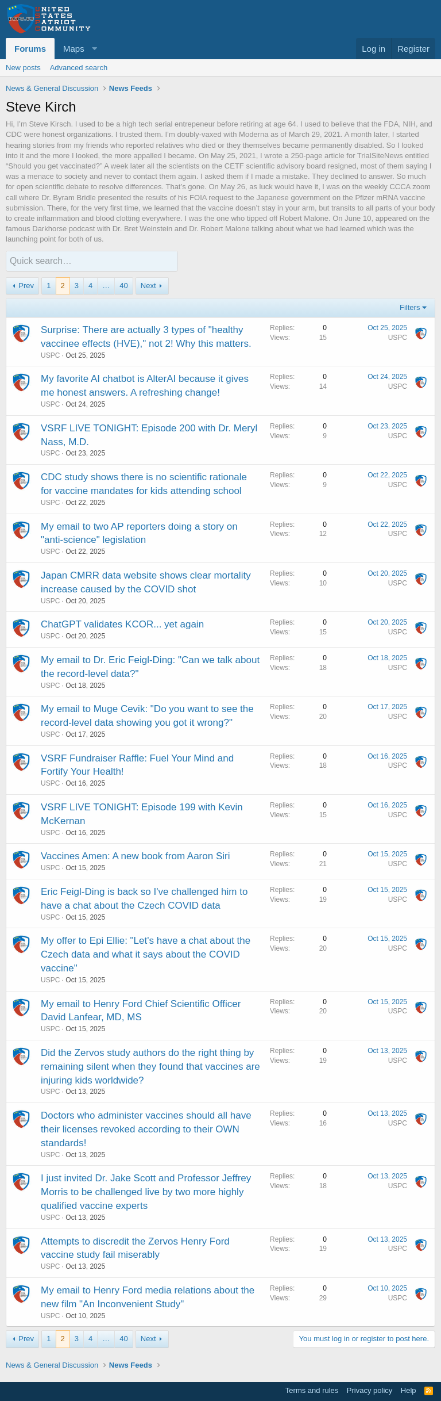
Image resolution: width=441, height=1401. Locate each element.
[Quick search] (91, 260)
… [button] (106, 285)
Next (148, 285)
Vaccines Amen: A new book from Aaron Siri (135, 855)
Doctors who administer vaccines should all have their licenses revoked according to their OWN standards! (146, 1128)
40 (123, 285)
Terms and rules (311, 1389)
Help (408, 1389)
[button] (78, 48)
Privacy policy (369, 1389)
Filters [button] (410, 307)
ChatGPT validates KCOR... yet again (122, 623)
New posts (23, 67)
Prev (26, 285)
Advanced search (78, 67)
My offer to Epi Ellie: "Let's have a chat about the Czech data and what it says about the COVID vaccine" (145, 954)
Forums (30, 48)
